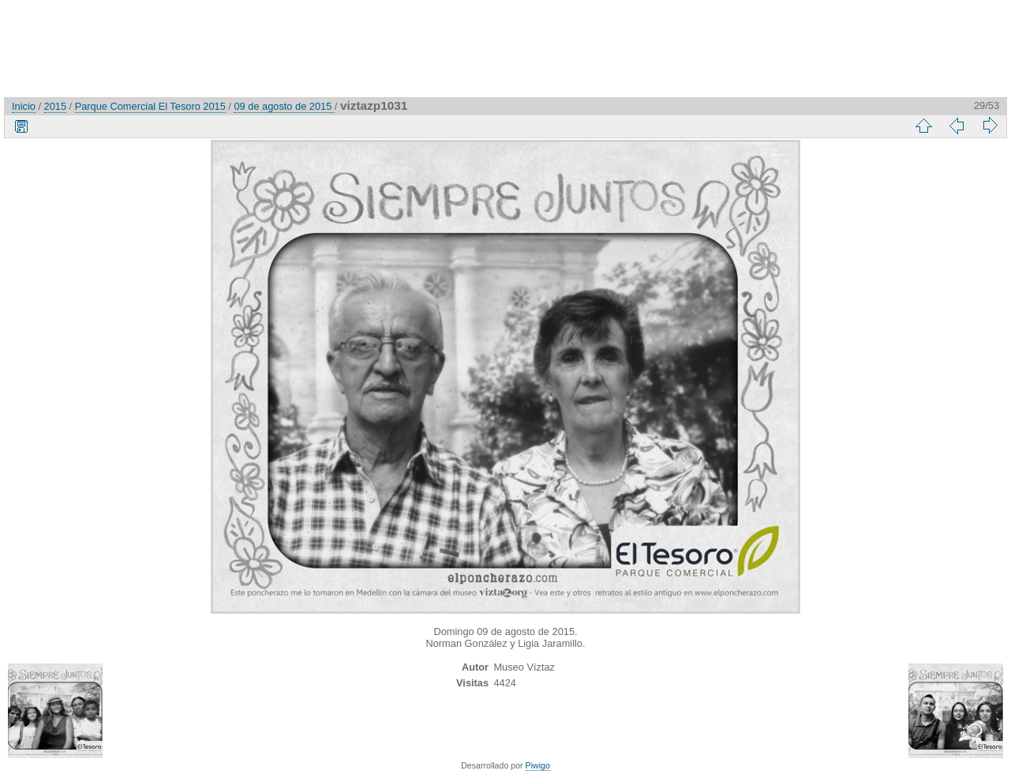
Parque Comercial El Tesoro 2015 (150, 106)
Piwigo (538, 765)
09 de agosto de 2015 (284, 106)
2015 (55, 106)
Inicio (24, 106)
